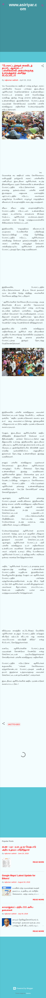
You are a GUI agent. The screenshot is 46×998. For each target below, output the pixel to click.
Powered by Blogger (23, 988)
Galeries (28, 993)
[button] (42, 66)
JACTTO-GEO (14, 724)
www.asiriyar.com (23, 6)
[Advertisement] (23, 37)
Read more (38, 862)
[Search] (42, 6)
